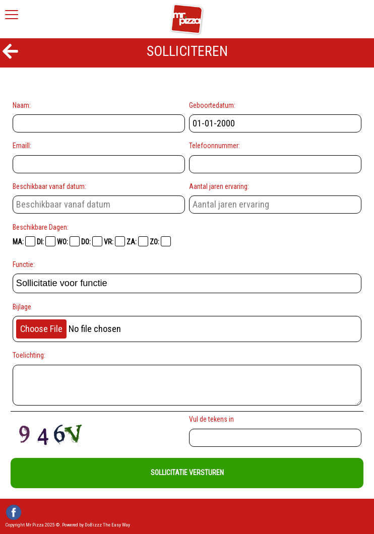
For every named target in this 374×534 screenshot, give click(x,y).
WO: (68, 241)
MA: (24, 241)
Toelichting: (29, 355)
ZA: (137, 241)
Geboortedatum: (212, 105)
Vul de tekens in (213, 419)
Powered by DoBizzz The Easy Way (96, 524)
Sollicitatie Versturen (187, 473)
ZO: (160, 241)
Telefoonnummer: (214, 146)
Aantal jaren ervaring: (219, 186)
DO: (91, 241)
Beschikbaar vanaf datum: (49, 186)
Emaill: (22, 146)
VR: (114, 241)
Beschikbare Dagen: (41, 227)
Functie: (24, 264)
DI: (46, 241)
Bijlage (22, 307)
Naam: (22, 105)
